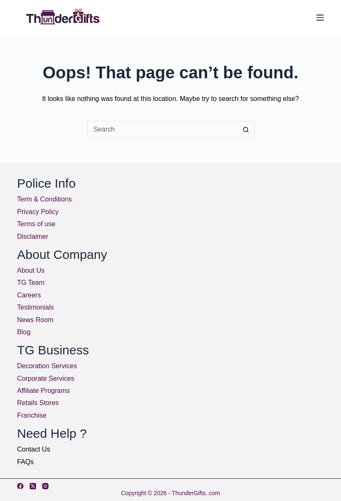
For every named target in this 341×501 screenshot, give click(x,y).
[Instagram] (45, 486)
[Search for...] (162, 129)
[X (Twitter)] (33, 486)
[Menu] (320, 17)
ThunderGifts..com (196, 493)
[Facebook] (20, 486)
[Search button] (246, 129)
